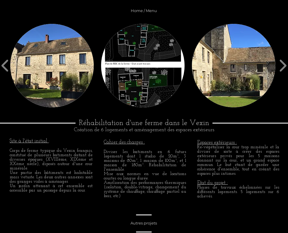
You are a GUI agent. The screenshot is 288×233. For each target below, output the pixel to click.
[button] (52, 65)
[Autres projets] (143, 223)
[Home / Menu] (143, 11)
